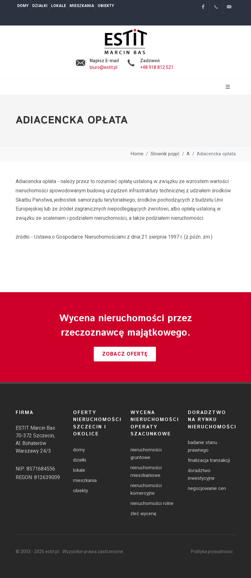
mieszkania (85, 480)
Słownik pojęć (165, 154)
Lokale (58, 6)
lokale (79, 470)
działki (79, 460)
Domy (23, 6)
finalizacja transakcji (209, 460)
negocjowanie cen (207, 488)
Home (137, 154)
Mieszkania (82, 6)
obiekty (80, 490)
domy (79, 450)
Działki (40, 6)
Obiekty (106, 6)
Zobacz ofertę (125, 354)
